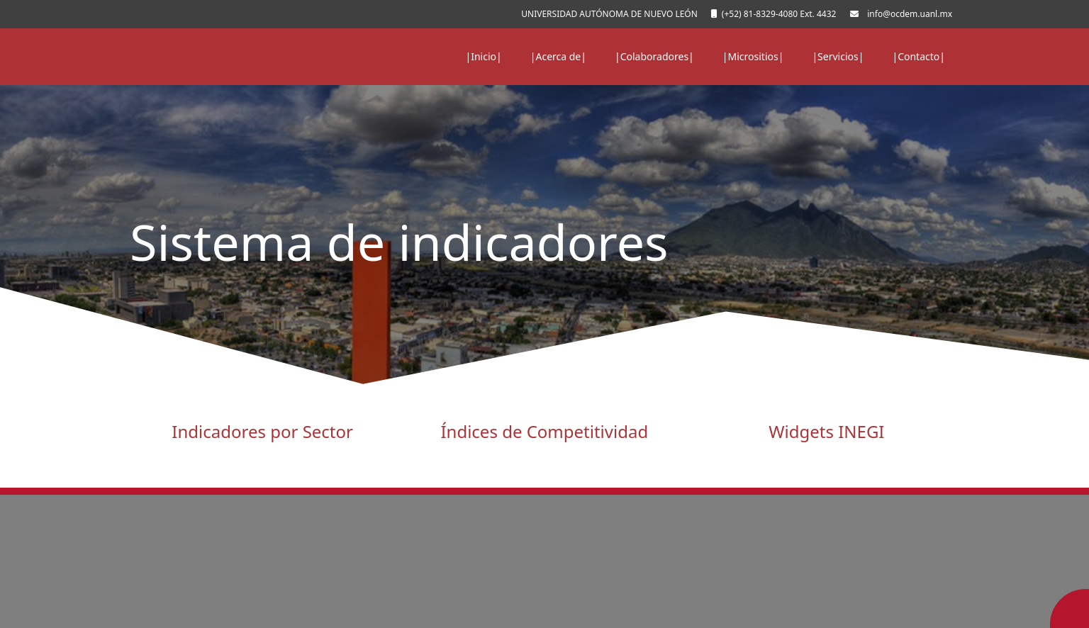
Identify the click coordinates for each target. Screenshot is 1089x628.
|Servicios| (838, 56)
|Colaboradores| (654, 56)
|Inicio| (484, 56)
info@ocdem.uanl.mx (907, 14)
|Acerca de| (558, 56)
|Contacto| (918, 56)
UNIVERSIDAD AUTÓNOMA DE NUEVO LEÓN (607, 14)
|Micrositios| (753, 56)
